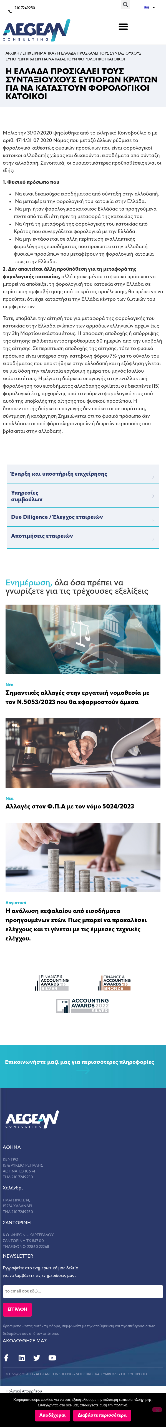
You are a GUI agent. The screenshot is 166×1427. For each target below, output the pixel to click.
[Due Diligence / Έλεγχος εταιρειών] (153, 520)
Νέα (10, 685)
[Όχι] (157, 1409)
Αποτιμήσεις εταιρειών (42, 536)
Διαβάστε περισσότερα (102, 1415)
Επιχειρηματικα (38, 54)
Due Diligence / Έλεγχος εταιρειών (57, 517)
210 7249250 (24, 8)
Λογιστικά (16, 903)
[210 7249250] (10, 11)
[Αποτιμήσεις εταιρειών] (153, 539)
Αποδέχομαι (52, 1415)
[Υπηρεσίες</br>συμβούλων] (153, 496)
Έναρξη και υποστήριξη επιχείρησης (59, 474)
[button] (125, 4)
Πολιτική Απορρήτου (24, 1391)
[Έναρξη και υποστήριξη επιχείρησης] (153, 477)
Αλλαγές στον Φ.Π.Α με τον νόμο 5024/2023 (70, 807)
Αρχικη (12, 54)
